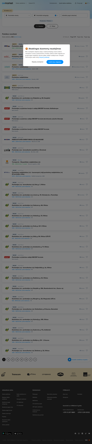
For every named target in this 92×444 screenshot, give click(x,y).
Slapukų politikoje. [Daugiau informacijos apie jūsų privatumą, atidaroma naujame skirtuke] (44, 57)
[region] (46, 55)
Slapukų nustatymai (37, 62)
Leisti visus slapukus (55, 62)
